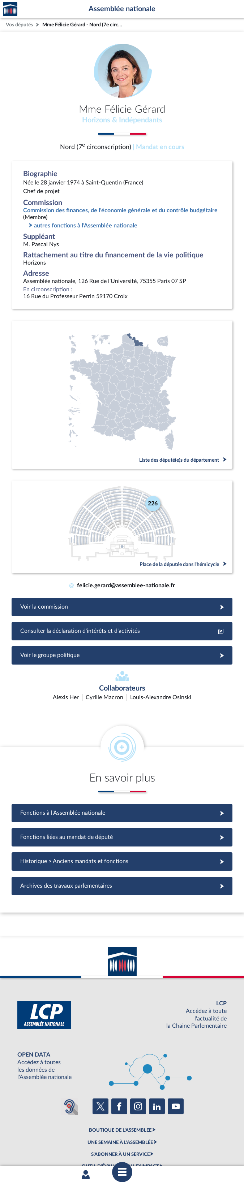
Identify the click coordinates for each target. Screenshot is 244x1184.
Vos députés (19, 24)
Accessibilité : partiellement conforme (104, 1142)
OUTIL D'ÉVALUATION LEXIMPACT (120, 1124)
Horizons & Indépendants (122, 120)
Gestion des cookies (122, 1148)
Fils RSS (207, 1142)
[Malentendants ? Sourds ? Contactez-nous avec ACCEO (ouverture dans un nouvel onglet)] (69, 1063)
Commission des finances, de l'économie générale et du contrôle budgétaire (120, 210)
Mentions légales (44, 1142)
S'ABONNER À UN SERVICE (120, 1112)
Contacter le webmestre (171, 1142)
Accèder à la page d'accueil (10, 9)
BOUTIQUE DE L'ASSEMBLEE (120, 1087)
